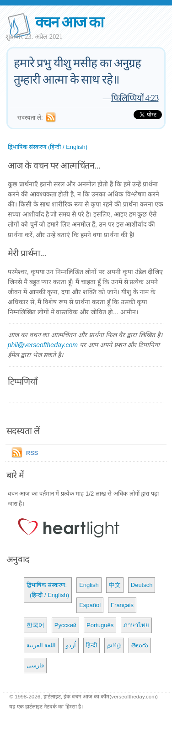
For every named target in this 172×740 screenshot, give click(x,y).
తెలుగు (139, 645)
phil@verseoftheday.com (43, 345)
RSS (32, 452)
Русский (65, 625)
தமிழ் (114, 645)
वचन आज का (69, 22)
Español (90, 605)
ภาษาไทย (136, 625)
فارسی (35, 665)
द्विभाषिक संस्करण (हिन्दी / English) (47, 146)
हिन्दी (91, 645)
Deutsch (142, 584)
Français (122, 605)
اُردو (71, 645)
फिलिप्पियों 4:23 (135, 98)
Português (99, 625)
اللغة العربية (41, 645)
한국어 (35, 625)
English (89, 584)
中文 (115, 584)
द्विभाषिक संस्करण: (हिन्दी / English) (48, 589)
